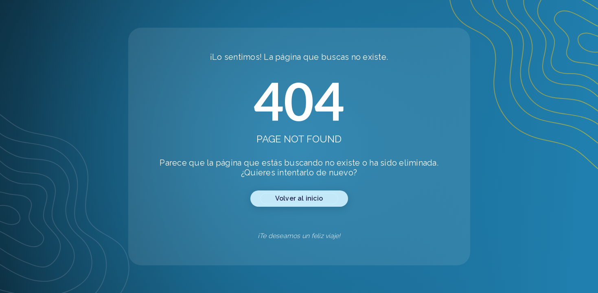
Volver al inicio (299, 198)
